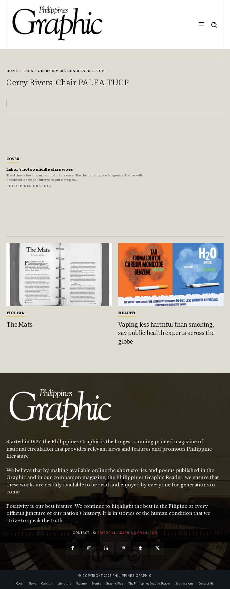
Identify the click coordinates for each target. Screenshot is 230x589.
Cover (12, 158)
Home (12, 70)
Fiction (15, 312)
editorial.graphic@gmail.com (127, 533)
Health (127, 312)
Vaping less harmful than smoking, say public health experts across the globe (166, 332)
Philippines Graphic (28, 185)
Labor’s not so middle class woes (39, 169)
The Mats (19, 324)
